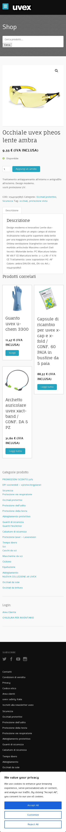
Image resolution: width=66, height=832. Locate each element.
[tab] (12, 211)
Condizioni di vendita (13, 677)
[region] (33, 802)
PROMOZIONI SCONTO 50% (17, 479)
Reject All (33, 824)
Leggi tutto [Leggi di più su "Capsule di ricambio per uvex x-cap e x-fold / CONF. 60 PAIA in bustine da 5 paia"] (47, 386)
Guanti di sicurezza (13, 522)
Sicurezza (7, 201)
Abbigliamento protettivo (16, 516)
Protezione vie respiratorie (17, 494)
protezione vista (38, 201)
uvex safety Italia (12, 699)
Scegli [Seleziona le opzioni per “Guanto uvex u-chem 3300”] (12, 352)
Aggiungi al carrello (26, 169)
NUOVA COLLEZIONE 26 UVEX (19, 576)
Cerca (7, 45)
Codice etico (9, 688)
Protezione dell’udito (14, 722)
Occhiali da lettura (12, 587)
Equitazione (8, 567)
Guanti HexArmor (12, 526)
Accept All (33, 805)
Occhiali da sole (11, 582)
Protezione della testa (14, 511)
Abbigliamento (10, 572)
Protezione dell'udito (14, 505)
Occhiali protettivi (46, 197)
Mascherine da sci (12, 556)
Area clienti (8, 694)
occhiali (24, 201)
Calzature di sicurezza (14, 531)
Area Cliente (9, 612)
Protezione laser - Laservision (19, 537)
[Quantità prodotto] (6, 169)
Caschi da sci (9, 550)
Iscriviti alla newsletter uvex (18, 705)
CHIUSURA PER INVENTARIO (18, 617)
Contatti (7, 671)
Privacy (6, 682)
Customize (33, 814)
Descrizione (12, 210)
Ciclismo (6, 561)
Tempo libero (9, 542)
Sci (4, 546)
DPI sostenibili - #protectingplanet (21, 485)
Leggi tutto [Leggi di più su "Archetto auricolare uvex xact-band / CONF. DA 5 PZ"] (15, 451)
